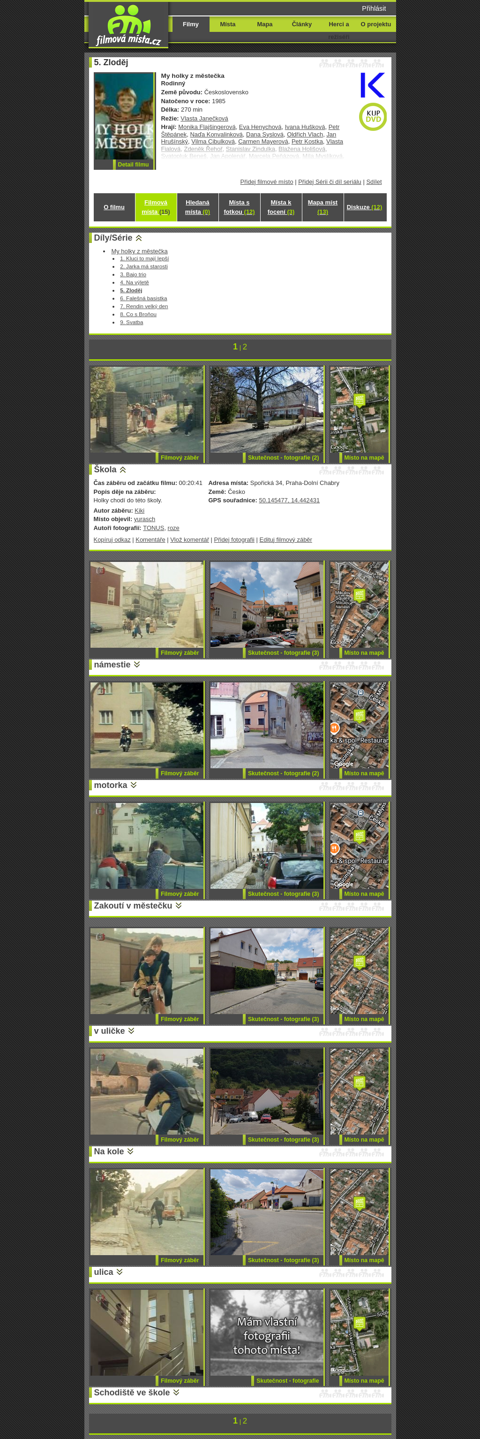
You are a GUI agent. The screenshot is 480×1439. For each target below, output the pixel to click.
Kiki (139, 510)
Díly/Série (113, 237)
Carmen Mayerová (263, 141)
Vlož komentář (189, 539)
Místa (227, 24)
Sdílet (374, 181)
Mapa (264, 24)
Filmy (191, 24)
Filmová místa (156, 207)
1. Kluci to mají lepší (144, 258)
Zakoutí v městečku (133, 905)
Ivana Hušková (305, 126)
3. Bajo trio (133, 274)
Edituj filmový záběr (286, 539)
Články (302, 24)
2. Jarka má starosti (144, 266)
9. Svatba (131, 322)
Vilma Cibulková (213, 141)
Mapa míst (323, 207)
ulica (103, 1272)
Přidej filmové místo (266, 181)
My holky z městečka (139, 251)
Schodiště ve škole (132, 1392)
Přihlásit (374, 8)
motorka (111, 785)
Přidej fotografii (234, 539)
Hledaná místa (197, 207)
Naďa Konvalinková (216, 134)
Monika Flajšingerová (206, 126)
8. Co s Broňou (138, 314)
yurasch (144, 519)
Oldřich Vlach (305, 134)
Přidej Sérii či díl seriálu (329, 181)
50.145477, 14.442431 (289, 500)
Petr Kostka (307, 141)
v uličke (109, 1031)
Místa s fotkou (239, 207)
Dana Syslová (265, 134)
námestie (112, 664)
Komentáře (150, 539)
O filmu (114, 207)
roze (174, 527)
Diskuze (364, 207)
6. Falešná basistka (143, 298)
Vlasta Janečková (204, 118)
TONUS (153, 527)
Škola (105, 469)
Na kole (109, 1151)
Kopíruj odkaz (112, 539)
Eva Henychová (260, 126)
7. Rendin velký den (144, 306)
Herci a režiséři (338, 30)
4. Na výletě (134, 282)
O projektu (376, 24)
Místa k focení (281, 207)
